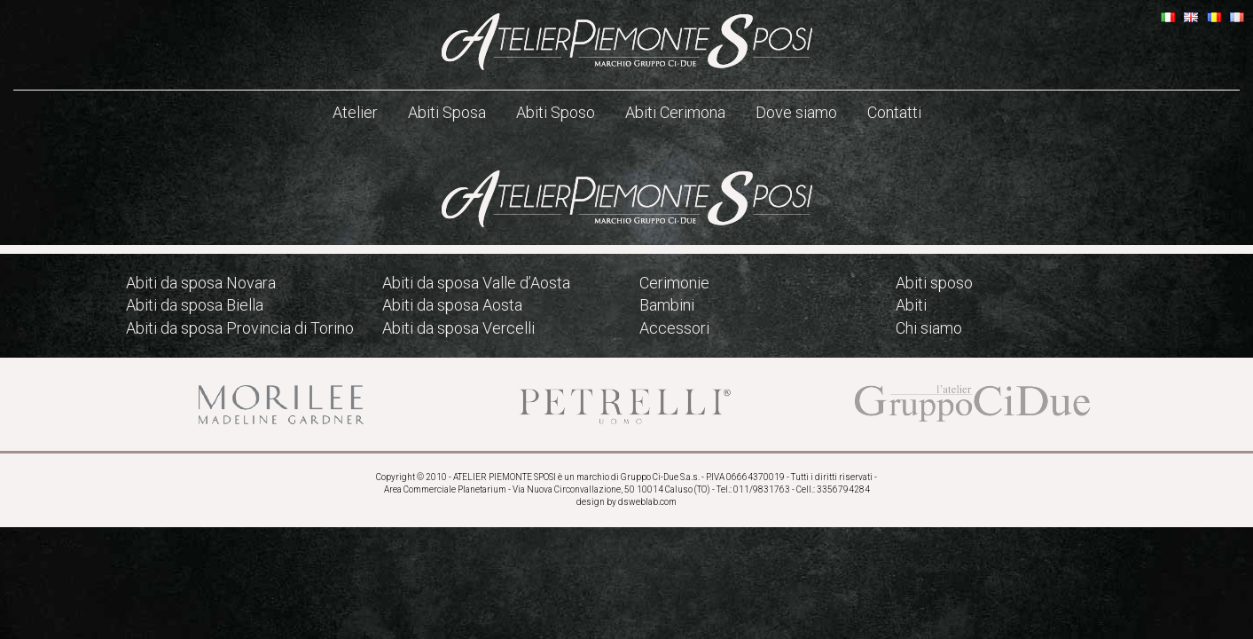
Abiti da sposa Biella (194, 305)
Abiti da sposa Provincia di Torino (240, 328)
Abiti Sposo (555, 112)
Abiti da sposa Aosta (452, 305)
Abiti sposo (934, 282)
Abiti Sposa (447, 112)
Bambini (666, 305)
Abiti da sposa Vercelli (458, 328)
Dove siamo (796, 112)
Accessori (674, 328)
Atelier (355, 112)
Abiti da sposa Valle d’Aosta (476, 282)
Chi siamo (929, 328)
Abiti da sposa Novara (201, 282)
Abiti (911, 305)
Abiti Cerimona (675, 112)
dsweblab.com (647, 502)
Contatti (894, 112)
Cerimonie (674, 282)
